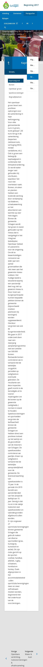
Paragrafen (30, 13)
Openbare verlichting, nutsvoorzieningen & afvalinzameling (34, 71)
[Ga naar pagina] (27, 23)
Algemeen (34, 59)
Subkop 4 (20, 34)
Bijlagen (5, 18)
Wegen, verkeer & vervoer (34, 65)
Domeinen (17, 13)
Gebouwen (34, 88)
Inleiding (5, 13)
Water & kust (34, 82)
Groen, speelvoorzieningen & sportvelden (34, 77)
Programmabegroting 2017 (12, 31)
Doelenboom (9, 23)
